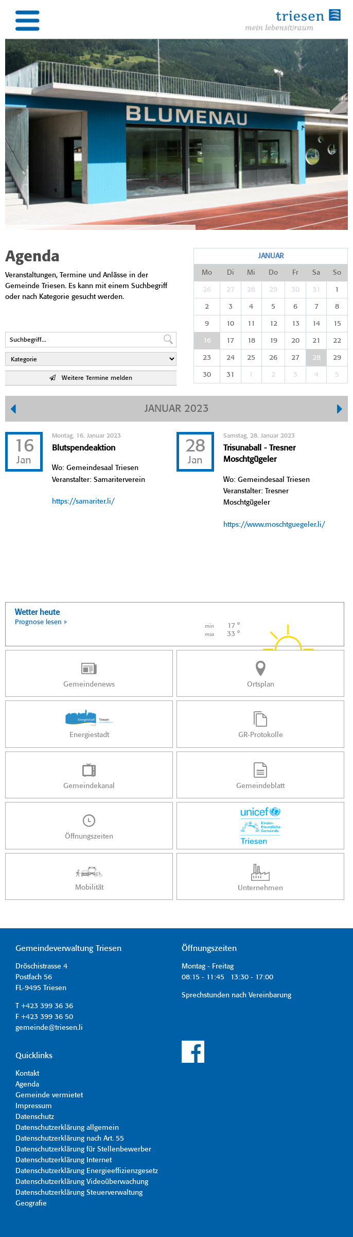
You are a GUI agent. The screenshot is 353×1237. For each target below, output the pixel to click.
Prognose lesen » (41, 622)
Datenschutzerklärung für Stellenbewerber (83, 1149)
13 (295, 323)
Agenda (27, 1084)
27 (230, 289)
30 (295, 289)
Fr (295, 272)
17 (230, 340)
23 (207, 357)
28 (251, 289)
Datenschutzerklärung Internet (63, 1160)
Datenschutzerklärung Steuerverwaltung (79, 1192)
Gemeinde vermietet (49, 1095)
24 (230, 357)
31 (316, 289)
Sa (316, 272)
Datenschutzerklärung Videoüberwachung (81, 1181)
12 (273, 323)
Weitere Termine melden (90, 378)
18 (251, 340)
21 (316, 340)
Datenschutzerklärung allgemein (67, 1127)
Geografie (31, 1203)
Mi (251, 272)
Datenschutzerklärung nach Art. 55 (69, 1138)
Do (273, 272)
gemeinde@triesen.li (49, 1027)
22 (337, 340)
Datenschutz (34, 1117)
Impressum (33, 1106)
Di (230, 272)
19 (273, 340)
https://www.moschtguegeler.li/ (274, 524)
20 (295, 340)
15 (337, 323)
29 (273, 289)
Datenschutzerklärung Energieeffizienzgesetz (86, 1171)
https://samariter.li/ (83, 501)
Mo (207, 272)
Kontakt (27, 1073)
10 (230, 323)
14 (316, 323)
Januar (271, 256)
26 (207, 289)
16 (207, 340)
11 (251, 323)
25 (251, 357)
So (337, 272)
